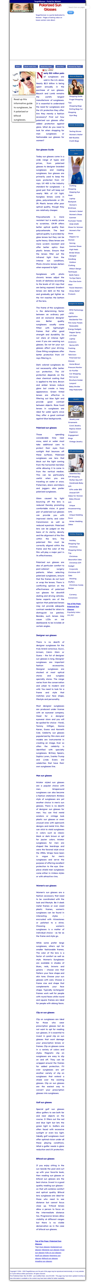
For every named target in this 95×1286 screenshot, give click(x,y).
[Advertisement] (47, 39)
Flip (45, 70)
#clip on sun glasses (53, 1253)
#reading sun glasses (43, 1261)
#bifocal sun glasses (50, 1258)
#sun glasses (44, 1247)
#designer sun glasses (51, 1250)
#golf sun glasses (42, 1255)
